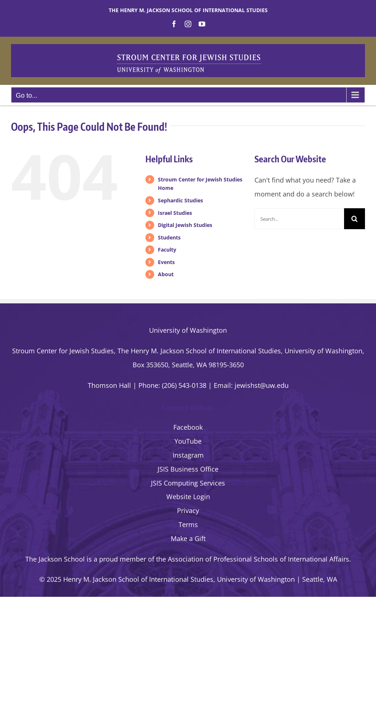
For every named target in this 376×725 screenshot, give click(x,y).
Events (166, 262)
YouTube (188, 441)
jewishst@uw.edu (262, 385)
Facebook (188, 427)
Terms (188, 524)
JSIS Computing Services (188, 483)
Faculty (167, 249)
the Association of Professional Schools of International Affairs (252, 559)
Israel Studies (175, 212)
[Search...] (299, 218)
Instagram (188, 455)
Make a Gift (188, 538)
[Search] (354, 218)
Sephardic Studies (180, 200)
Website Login (188, 496)
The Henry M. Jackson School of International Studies (188, 10)
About (166, 274)
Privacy (188, 510)
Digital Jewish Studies (185, 224)
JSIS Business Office (188, 469)
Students (169, 237)
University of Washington (188, 330)
